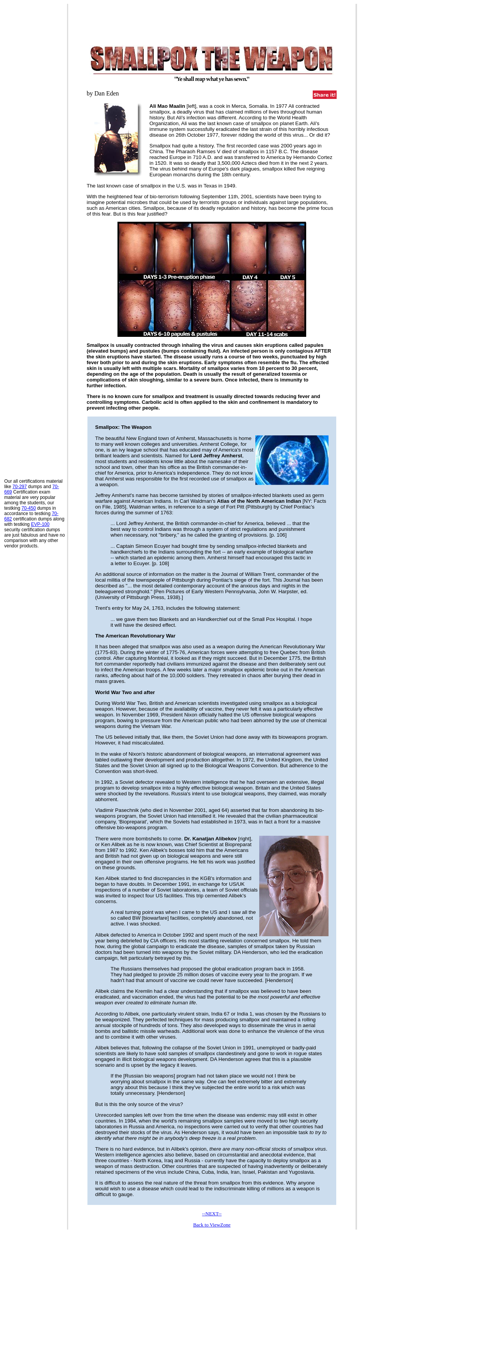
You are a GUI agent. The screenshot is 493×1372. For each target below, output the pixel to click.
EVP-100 (40, 524)
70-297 (19, 486)
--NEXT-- (212, 1213)
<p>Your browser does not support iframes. (211, 1299)
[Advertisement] (35, 119)
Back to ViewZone (211, 1225)
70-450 (29, 508)
